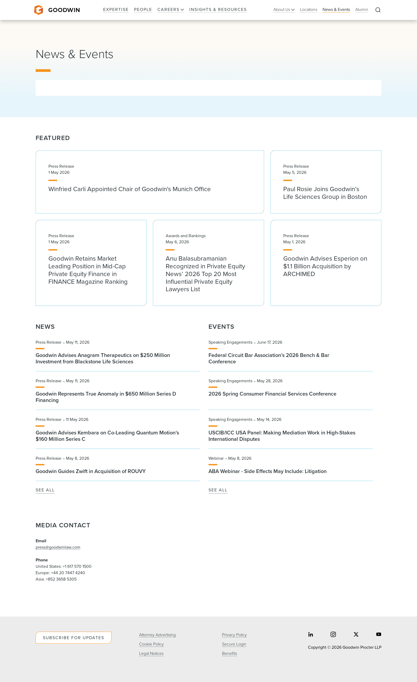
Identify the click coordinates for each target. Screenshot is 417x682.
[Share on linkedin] (310, 635)
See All (45, 490)
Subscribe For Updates (73, 638)
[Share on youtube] (378, 635)
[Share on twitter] (356, 635)
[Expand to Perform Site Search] (378, 10)
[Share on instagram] (333, 635)
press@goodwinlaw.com (58, 547)
